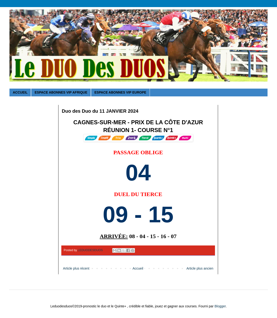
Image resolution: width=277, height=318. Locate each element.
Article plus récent (76, 268)
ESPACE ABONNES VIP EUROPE (120, 92)
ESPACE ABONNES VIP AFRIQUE (61, 92)
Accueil (138, 268)
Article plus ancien (199, 268)
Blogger (220, 306)
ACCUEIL (20, 92)
